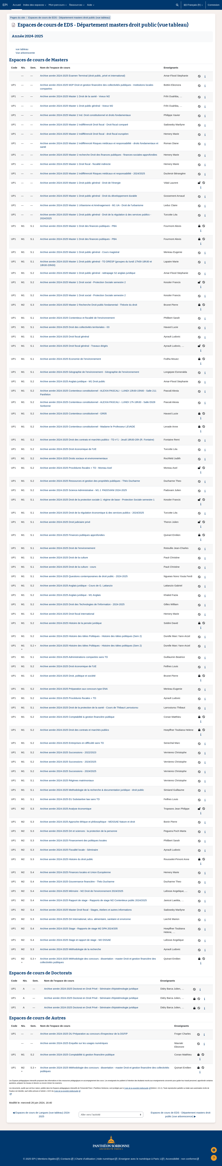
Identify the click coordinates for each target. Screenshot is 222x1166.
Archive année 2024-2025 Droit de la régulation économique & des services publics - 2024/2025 (92, 512)
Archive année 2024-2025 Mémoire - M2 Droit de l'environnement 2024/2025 (81, 891)
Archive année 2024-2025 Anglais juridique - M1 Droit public (72, 381)
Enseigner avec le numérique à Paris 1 (140, 1158)
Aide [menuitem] (89, 4)
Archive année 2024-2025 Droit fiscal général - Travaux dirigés (74, 345)
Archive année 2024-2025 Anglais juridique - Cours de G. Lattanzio (76, 585)
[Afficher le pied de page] (214, 1158)
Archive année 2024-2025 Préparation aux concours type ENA (74, 688)
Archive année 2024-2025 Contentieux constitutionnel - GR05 (73, 413)
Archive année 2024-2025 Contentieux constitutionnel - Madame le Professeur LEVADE (87, 426)
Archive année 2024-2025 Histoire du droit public (66, 859)
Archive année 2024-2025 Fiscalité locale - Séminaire (69, 849)
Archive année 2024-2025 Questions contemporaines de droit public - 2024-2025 (84, 576)
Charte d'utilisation (85, 1158)
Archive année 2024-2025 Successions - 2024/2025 (68, 761)
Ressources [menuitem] (75, 4)
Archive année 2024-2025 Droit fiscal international (67, 613)
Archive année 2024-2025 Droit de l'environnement (67, 548)
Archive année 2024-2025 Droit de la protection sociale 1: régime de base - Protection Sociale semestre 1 (97, 499)
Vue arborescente (25, 52)
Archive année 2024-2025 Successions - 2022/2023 (68, 752)
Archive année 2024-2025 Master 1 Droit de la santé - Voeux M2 (75, 96)
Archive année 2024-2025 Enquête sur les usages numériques (74, 1043)
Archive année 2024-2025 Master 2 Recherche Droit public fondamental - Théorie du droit (88, 304)
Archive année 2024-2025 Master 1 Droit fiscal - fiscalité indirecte (75, 164)
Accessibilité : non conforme (181, 1158)
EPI (5, 5)
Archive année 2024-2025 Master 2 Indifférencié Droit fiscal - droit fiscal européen (84, 133)
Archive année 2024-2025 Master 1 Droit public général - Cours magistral (79, 252)
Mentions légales (47, 1158)
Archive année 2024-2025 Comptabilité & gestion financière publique (77, 716)
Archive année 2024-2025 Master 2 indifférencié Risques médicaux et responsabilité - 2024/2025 (92, 173)
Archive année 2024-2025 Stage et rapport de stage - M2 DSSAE (75, 940)
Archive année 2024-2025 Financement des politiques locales (73, 840)
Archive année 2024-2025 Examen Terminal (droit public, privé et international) (82, 75)
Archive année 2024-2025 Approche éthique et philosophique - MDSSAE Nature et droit (87, 821)
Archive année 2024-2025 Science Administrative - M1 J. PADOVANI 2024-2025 (83, 490)
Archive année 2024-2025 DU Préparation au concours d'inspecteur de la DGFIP (84, 1033)
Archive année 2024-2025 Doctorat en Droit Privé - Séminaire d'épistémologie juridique (91, 988)
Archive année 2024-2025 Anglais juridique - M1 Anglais (70, 595)
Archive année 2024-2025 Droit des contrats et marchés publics (74, 729)
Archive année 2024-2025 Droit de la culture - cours (68, 566)
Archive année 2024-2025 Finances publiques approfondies (72, 535)
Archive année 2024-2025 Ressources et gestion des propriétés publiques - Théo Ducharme (90, 480)
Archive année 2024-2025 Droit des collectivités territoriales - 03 (74, 327)
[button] (177, 5)
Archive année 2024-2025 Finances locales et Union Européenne (75, 872)
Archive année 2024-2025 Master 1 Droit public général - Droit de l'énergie (80, 182)
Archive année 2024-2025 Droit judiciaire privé (65, 522)
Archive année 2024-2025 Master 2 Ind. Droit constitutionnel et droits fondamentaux (85, 115)
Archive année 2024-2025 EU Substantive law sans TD (70, 799)
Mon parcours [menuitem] (57, 4)
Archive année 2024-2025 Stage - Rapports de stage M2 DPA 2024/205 (79, 928)
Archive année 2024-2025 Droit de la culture (64, 557)
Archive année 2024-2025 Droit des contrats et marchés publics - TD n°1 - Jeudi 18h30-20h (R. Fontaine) (97, 439)
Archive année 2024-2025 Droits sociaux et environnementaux (74, 458)
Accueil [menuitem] (17, 4)
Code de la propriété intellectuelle (136, 1088)
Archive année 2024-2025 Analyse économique (65, 808)
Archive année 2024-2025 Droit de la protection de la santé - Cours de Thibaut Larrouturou (89, 707)
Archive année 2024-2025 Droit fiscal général (64, 336)
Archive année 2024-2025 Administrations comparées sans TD (74, 657)
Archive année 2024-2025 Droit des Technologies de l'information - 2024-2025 (82, 604)
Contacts (65, 1158)
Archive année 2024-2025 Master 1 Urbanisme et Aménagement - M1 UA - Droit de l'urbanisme (91, 205)
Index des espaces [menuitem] (33, 4)
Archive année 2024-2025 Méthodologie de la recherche (70, 949)
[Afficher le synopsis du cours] (205, 76)
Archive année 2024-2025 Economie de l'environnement (70, 358)
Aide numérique (105, 1158)
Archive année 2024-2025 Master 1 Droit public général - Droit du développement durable (88, 195)
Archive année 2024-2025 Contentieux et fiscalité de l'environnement (77, 317)
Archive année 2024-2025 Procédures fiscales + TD (68, 698)
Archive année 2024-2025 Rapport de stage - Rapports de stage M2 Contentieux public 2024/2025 (93, 900)
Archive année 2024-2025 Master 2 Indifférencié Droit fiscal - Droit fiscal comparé (84, 124)
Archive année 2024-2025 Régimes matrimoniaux (67, 780)
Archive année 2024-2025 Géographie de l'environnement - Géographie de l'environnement (89, 372)
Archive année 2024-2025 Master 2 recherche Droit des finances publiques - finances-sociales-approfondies (98, 154)
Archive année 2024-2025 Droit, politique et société (68, 675)
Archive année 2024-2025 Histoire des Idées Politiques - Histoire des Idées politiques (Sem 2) (91, 636)
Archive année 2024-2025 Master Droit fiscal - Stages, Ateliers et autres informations (86, 909)
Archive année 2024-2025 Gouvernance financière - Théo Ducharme (77, 881)
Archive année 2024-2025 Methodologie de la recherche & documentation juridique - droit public (92, 789)
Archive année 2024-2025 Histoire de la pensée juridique (71, 623)
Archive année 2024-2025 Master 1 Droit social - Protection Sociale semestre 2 (83, 282)
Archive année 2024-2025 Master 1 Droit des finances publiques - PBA (78, 226)
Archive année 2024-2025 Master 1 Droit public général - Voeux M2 (76, 105)
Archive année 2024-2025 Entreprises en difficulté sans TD (72, 743)
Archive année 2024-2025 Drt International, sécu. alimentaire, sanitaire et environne (85, 919)
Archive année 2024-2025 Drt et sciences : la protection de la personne (78, 831)
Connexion (213, 4)
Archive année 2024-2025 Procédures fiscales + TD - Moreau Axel (76, 467)
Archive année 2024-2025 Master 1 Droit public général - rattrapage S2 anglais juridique (87, 273)
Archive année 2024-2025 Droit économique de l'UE (68, 449)
